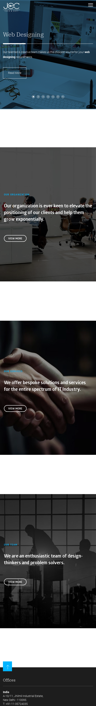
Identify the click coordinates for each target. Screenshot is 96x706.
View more (15, 238)
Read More (14, 72)
